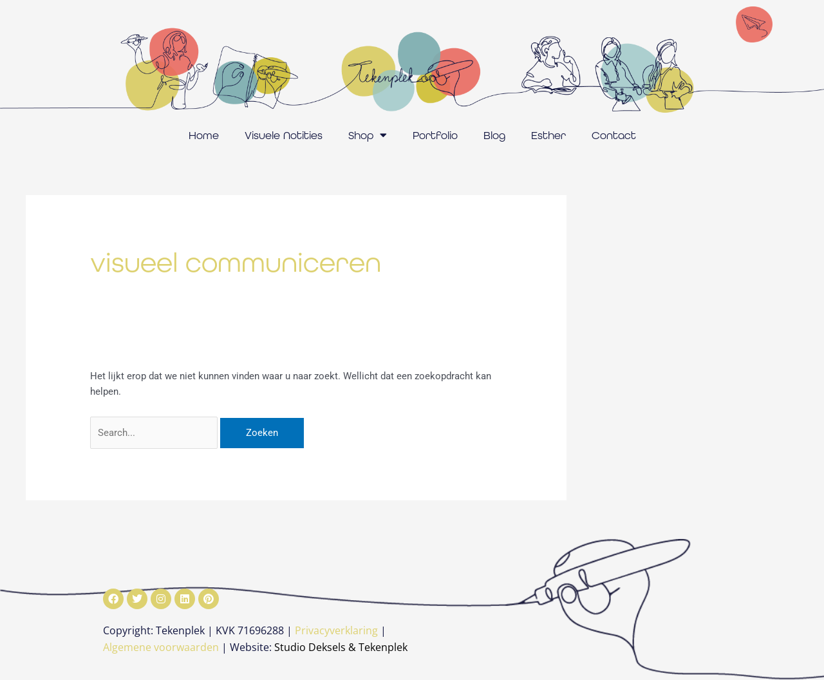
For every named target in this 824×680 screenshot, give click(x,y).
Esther (548, 135)
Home (204, 135)
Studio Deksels (310, 647)
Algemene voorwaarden (161, 647)
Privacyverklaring (336, 630)
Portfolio (435, 135)
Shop (367, 135)
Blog (494, 135)
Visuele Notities (284, 135)
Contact (614, 135)
